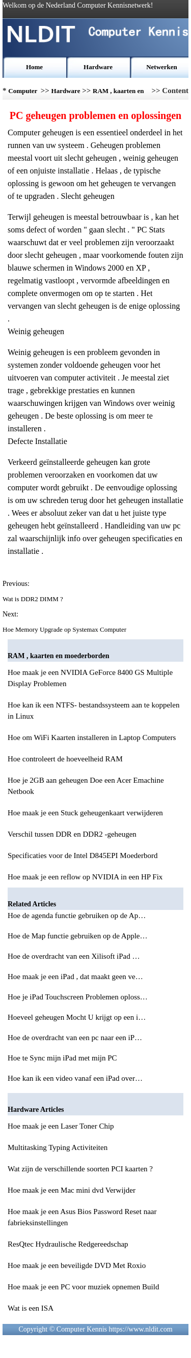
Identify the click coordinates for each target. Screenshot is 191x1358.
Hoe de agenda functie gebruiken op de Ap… (77, 915)
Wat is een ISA (30, 1308)
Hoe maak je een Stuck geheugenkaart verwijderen (85, 813)
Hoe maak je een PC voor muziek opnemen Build (83, 1287)
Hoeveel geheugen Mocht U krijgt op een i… (77, 1017)
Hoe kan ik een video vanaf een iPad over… (75, 1078)
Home (34, 67)
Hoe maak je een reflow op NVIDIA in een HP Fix (85, 877)
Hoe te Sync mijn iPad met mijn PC (63, 1058)
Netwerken (161, 67)
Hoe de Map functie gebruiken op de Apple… (78, 936)
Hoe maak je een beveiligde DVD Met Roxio (77, 1265)
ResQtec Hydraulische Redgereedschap (68, 1244)
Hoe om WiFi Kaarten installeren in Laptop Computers (92, 737)
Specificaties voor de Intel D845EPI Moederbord (83, 855)
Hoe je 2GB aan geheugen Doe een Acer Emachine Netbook (86, 785)
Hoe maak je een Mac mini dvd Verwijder (71, 1190)
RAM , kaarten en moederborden (118, 93)
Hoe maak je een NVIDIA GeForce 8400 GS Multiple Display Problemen (90, 678)
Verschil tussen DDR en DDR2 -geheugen (72, 834)
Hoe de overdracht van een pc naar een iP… (75, 1038)
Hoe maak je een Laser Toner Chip (61, 1126)
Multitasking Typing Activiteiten (57, 1147)
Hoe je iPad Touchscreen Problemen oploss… (78, 997)
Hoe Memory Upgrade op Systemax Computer (65, 629)
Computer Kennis (22, 93)
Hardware (98, 67)
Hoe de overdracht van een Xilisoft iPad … (74, 956)
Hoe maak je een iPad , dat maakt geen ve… (75, 976)
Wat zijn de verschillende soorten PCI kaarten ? (80, 1169)
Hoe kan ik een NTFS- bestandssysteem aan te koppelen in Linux (93, 710)
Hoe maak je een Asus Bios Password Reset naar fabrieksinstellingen (82, 1217)
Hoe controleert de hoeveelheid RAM (65, 759)
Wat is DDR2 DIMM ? (34, 599)
